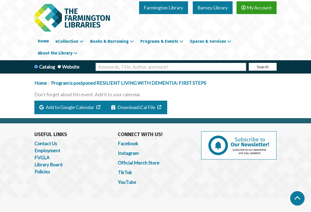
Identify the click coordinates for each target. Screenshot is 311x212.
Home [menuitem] (43, 41)
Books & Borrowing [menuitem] (109, 41)
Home (40, 83)
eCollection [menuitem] (66, 41)
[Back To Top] (297, 198)
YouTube (127, 182)
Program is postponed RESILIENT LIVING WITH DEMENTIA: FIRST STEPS (128, 83)
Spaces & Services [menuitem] (208, 41)
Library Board (48, 164)
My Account (256, 7)
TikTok (125, 172)
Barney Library (212, 7)
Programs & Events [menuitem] (159, 41)
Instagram (128, 153)
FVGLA (41, 157)
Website (70, 67)
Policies (42, 171)
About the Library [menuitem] (55, 53)
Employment (47, 150)
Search (263, 66)
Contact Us (45, 143)
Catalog (47, 67)
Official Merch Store (138, 163)
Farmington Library (163, 7)
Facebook (128, 143)
